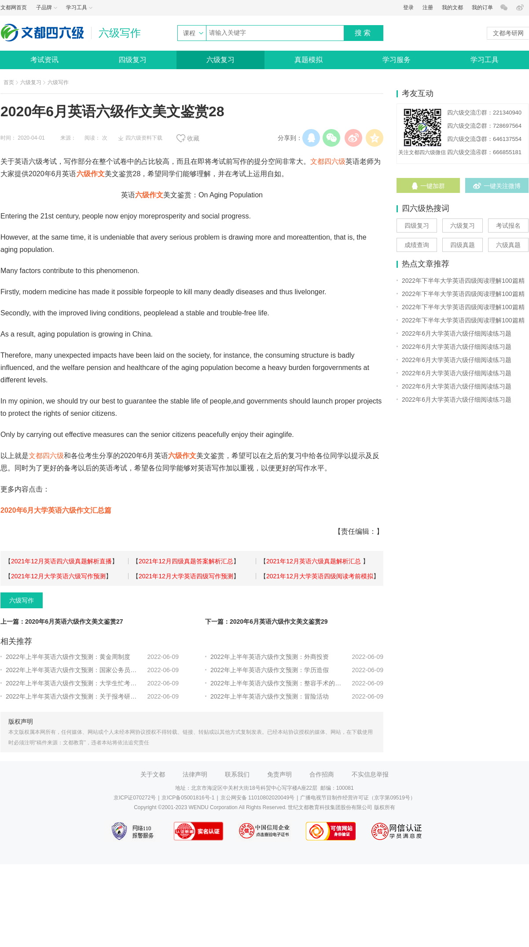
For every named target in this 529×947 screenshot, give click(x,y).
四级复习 (132, 59)
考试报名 (508, 225)
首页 (9, 82)
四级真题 (462, 244)
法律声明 (195, 774)
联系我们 (237, 774)
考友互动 (417, 93)
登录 (408, 7)
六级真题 (508, 244)
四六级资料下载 (143, 138)
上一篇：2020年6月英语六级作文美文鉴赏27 (61, 621)
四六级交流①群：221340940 (484, 112)
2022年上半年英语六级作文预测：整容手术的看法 (277, 683)
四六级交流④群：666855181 (484, 152)
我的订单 (482, 7)
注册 (427, 7)
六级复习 (220, 59)
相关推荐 (16, 641)
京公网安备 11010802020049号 (257, 798)
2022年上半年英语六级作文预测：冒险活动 (269, 696)
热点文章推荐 (425, 263)
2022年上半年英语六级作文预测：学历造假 (269, 669)
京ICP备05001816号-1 (188, 798)
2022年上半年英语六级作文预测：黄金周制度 (68, 656)
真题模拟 (308, 59)
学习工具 (484, 59)
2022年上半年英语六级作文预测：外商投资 (269, 656)
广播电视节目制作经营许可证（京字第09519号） (357, 798)
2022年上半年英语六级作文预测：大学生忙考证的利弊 (73, 683)
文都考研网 (508, 33)
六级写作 (58, 82)
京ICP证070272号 (135, 798)
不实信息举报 (370, 774)
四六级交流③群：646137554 (484, 139)
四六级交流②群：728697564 (484, 125)
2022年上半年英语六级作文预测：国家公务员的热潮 (73, 669)
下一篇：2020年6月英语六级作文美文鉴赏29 (266, 621)
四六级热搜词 (425, 208)
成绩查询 (416, 244)
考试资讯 (44, 59)
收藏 (193, 138)
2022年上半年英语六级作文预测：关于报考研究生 (73, 696)
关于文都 (152, 774)
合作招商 (321, 774)
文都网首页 (13, 7)
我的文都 (452, 7)
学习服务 (396, 59)
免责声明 (279, 774)
